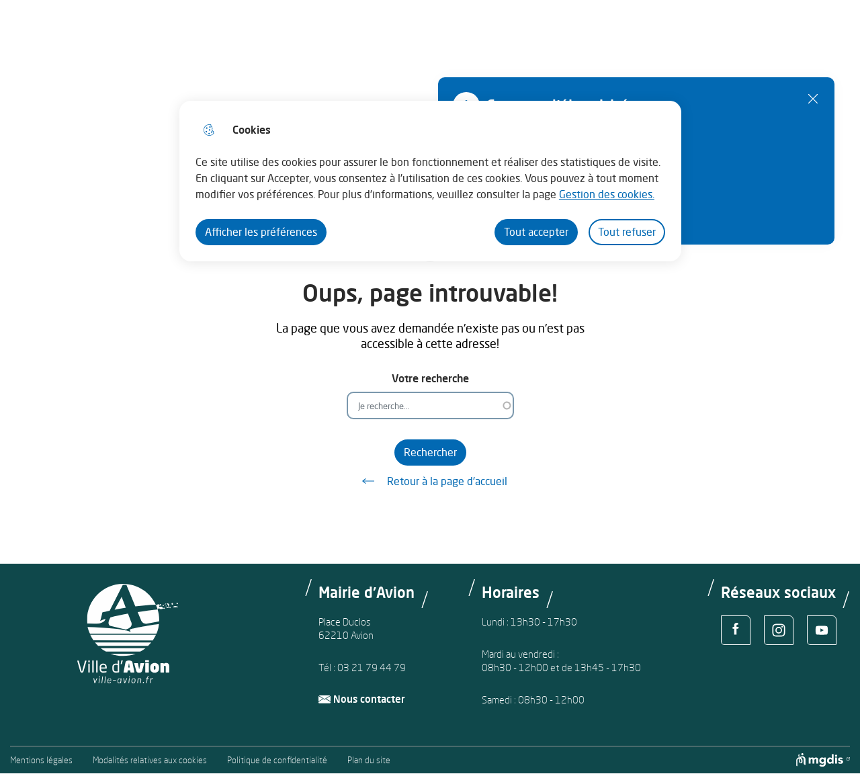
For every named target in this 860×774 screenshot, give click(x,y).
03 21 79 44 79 (371, 667)
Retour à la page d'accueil (430, 481)
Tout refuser (627, 232)
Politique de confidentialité (277, 760)
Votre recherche (430, 378)
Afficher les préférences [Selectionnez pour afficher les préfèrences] (261, 232)
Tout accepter (536, 232)
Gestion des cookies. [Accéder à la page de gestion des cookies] (606, 194)
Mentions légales (41, 760)
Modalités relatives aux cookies (150, 760)
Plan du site (368, 760)
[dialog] (430, 181)
